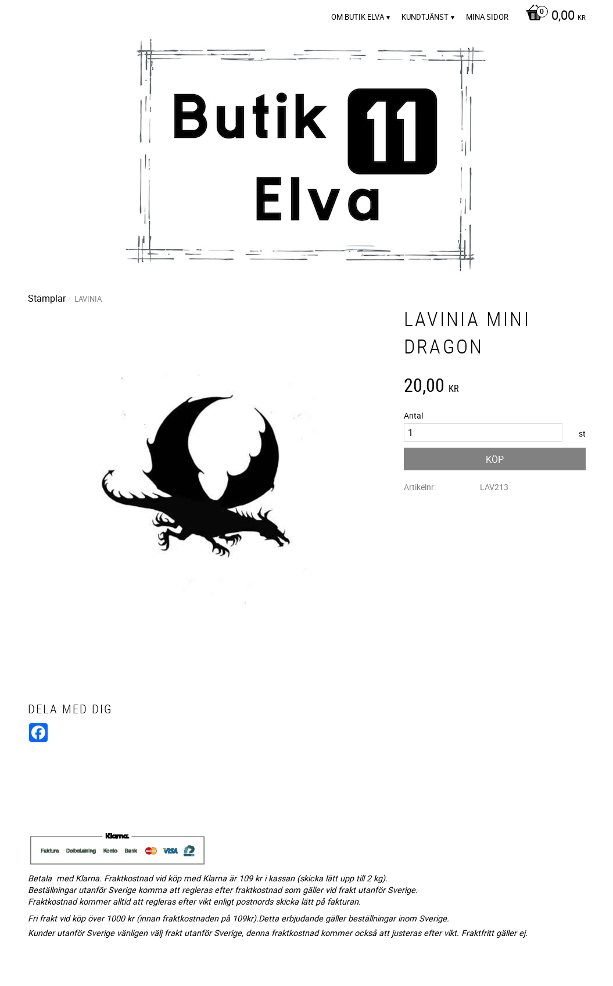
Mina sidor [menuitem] (487, 17)
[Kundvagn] (553, 16)
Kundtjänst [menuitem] (425, 17)
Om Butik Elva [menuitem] (357, 17)
